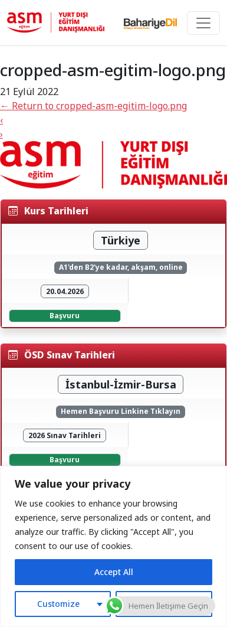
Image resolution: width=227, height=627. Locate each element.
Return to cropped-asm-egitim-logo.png (93, 105)
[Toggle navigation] (203, 23)
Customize (58, 603)
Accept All (113, 571)
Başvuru (65, 316)
